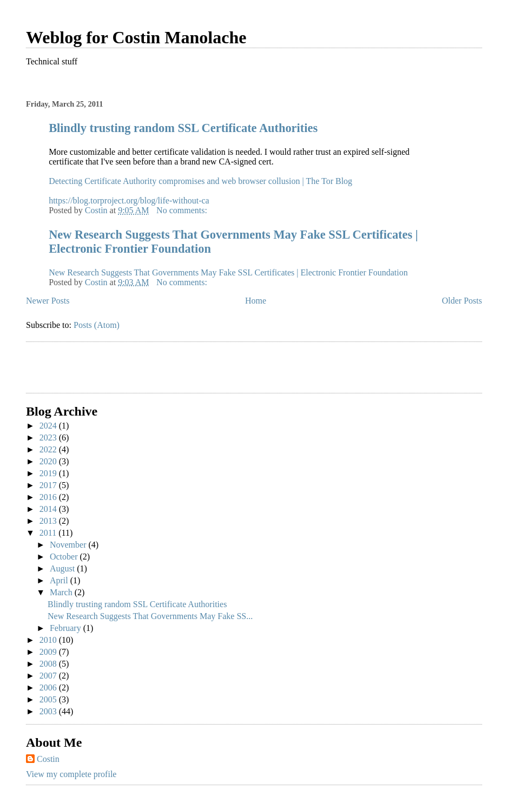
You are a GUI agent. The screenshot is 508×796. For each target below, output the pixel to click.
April (60, 580)
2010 (49, 639)
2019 (49, 473)
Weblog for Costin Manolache (136, 37)
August (63, 568)
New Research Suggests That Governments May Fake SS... (150, 616)
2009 (49, 651)
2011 (48, 532)
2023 (49, 437)
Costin (48, 759)
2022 (49, 449)
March (62, 592)
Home (255, 300)
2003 (49, 711)
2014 (49, 509)
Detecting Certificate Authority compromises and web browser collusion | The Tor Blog (200, 181)
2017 (49, 485)
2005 (49, 699)
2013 (49, 520)
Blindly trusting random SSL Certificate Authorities (183, 128)
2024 (49, 425)
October (65, 556)
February (66, 628)
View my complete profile (71, 774)
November (69, 544)
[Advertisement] (89, 369)
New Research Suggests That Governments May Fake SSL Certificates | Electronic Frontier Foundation (228, 272)
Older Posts (462, 300)
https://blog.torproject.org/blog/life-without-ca (129, 200)
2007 (49, 675)
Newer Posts (47, 300)
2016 (49, 497)
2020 (49, 461)
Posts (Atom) (97, 325)
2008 (49, 663)
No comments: (182, 210)
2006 (49, 687)
